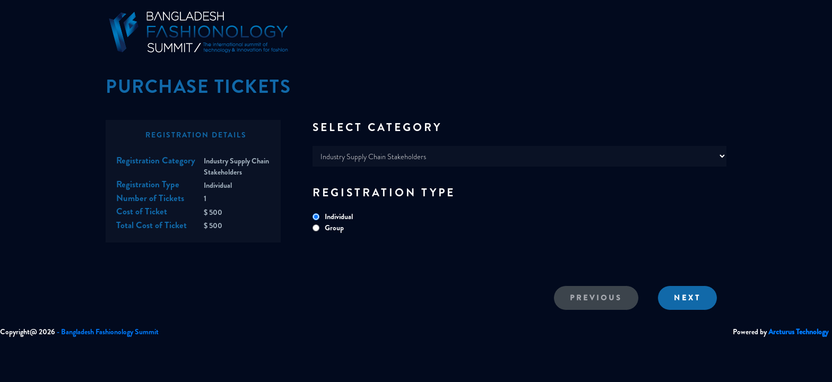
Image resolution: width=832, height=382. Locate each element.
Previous (596, 297)
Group (334, 227)
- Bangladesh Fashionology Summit (108, 331)
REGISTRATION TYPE (384, 193)
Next (687, 297)
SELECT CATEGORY (377, 127)
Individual (339, 216)
